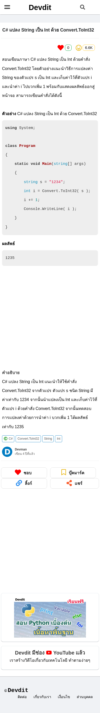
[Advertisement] (48, 318)
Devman (21, 449)
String (48, 438)
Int (58, 438)
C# (8, 438)
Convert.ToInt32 (28, 438)
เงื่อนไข (64, 697)
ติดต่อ (22, 697)
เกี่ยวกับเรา (42, 697)
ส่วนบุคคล (85, 697)
